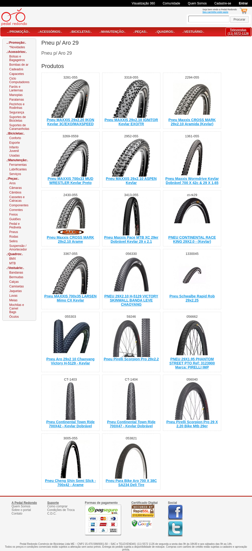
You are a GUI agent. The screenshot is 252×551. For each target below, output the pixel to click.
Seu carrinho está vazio (215, 12)
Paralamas (16, 99)
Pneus (13, 232)
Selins (13, 241)
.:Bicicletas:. (81, 32)
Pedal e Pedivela (15, 225)
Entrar (243, 3)
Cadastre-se (222, 3)
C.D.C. (51, 513)
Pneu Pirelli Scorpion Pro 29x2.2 (131, 359)
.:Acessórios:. (50, 32)
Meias (13, 300)
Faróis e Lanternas (16, 88)
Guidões (15, 219)
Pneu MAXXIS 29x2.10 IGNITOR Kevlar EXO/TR (131, 122)
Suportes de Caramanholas (19, 127)
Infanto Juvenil (14, 149)
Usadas (14, 155)
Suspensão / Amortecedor (18, 247)
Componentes (18, 205)
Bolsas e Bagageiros (17, 58)
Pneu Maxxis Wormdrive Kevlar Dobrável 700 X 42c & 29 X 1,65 (192, 181)
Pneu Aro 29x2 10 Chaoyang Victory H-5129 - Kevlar (70, 361)
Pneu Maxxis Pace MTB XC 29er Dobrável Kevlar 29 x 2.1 (131, 239)
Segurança (16, 112)
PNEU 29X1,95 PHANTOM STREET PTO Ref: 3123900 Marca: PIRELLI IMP (192, 363)
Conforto (15, 138)
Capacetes (16, 74)
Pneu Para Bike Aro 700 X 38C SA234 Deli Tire (131, 483)
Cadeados (16, 69)
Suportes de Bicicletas (17, 118)
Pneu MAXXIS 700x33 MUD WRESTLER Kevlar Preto (70, 181)
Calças (14, 282)
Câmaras (15, 188)
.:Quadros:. (165, 32)
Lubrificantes (18, 169)
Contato (17, 513)
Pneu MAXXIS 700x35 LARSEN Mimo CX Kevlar (70, 298)
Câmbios (15, 192)
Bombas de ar (18, 64)
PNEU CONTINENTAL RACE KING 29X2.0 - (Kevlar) (192, 239)
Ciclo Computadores (19, 80)
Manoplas (16, 95)
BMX (12, 258)
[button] (239, 19)
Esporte (14, 142)
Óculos (14, 316)
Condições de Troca (61, 510)
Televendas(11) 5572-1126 (238, 31)
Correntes (16, 210)
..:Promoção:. (18, 32)
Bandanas (16, 272)
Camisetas (16, 286)
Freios (13, 214)
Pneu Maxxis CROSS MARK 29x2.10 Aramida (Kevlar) (192, 122)
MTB (12, 263)
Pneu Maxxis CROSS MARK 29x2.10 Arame (70, 239)
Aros (12, 183)
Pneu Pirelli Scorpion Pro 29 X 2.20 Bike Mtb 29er (192, 424)
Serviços (15, 174)
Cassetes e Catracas (17, 198)
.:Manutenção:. (112, 32)
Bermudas (16, 277)
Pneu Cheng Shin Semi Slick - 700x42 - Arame (70, 483)
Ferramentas (18, 165)
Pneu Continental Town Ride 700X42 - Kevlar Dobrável (70, 424)
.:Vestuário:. (193, 32)
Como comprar (57, 506)
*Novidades (17, 47)
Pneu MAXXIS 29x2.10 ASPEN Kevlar (131, 181)
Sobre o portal (21, 510)
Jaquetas (15, 291)
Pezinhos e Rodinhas (16, 106)
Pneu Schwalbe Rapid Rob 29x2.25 (192, 298)
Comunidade (171, 3)
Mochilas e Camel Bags (16, 308)
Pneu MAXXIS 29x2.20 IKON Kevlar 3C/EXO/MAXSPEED (70, 122)
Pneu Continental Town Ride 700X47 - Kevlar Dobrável (131, 424)
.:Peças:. (140, 32)
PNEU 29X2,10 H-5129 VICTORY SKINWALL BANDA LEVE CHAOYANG (131, 300)
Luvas (13, 295)
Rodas (13, 236)
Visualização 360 (143, 3)
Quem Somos (197, 3)
